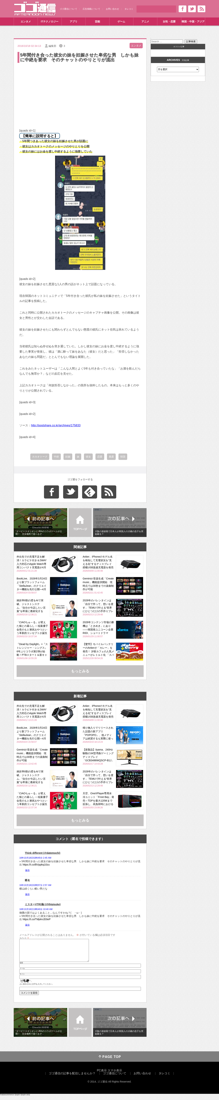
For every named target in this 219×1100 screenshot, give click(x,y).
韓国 (122, 456)
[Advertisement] (80, 90)
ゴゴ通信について (68, 9)
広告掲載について (91, 9)
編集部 (52, 45)
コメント (24, 938)
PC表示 (102, 1074)
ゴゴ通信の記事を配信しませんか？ (72, 1077)
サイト (22, 978)
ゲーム (121, 21)
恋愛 (99, 456)
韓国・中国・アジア (193, 21)
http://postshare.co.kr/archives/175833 (55, 425)
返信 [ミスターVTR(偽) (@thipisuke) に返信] (27, 925)
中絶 (56, 456)
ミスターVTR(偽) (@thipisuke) (43, 904)
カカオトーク (39, 456)
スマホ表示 (114, 1074)
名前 (21, 967)
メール (22, 973)
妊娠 (67, 456)
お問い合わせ (112, 9)
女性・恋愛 (169, 21)
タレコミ (128, 9)
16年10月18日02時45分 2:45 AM (35, 858)
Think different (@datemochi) (42, 852)
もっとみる (80, 671)
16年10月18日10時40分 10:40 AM (35, 909)
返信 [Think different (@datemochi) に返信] (27, 870)
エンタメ (26, 21)
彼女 (88, 456)
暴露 (111, 456)
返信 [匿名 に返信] (27, 894)
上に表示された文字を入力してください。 (36, 988)
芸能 (97, 21)
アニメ (145, 21)
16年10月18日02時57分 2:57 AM (35, 885)
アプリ (73, 21)
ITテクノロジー (49, 21)
